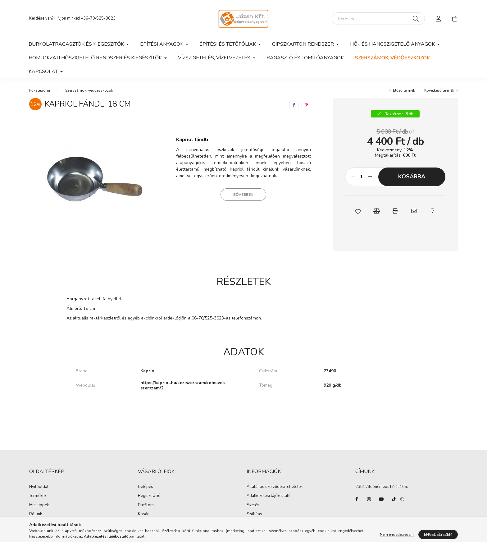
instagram (369, 499)
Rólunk (35, 514)
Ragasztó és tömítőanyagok (305, 57)
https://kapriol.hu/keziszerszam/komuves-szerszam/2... (183, 385)
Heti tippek (39, 505)
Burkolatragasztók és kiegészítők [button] (77, 44)
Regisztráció (149, 496)
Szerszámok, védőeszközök (392, 57)
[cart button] (454, 18)
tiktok (394, 499)
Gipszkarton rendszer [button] (303, 44)
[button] (358, 211)
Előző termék (404, 90)
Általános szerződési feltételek (275, 487)
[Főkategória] (39, 90)
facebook (356, 499)
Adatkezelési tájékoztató (269, 496)
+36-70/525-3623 (98, 18)
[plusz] (370, 176)
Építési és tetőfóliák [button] (228, 44)
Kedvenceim (149, 523)
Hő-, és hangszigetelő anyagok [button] (393, 44)
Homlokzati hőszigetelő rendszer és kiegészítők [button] (96, 57)
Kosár (143, 514)
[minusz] (353, 176)
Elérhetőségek (259, 523)
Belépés (145, 487)
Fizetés (253, 505)
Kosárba (411, 176)
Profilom (146, 505)
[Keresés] (378, 18)
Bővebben (243, 194)
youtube (381, 499)
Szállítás (254, 514)
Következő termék (439, 90)
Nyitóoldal (38, 487)
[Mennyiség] (362, 177)
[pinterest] (306, 105)
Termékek (37, 496)
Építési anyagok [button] (162, 44)
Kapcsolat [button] (44, 71)
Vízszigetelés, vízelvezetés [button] (215, 57)
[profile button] (438, 18)
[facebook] (293, 105)
